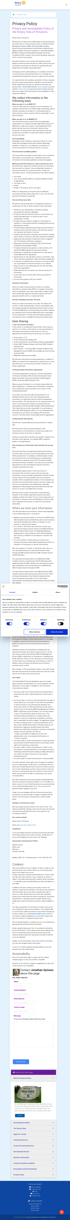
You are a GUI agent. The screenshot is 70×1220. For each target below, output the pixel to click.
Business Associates (21, 1157)
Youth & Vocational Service (23, 1146)
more (20, 1115)
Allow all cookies (57, 632)
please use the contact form (26, 825)
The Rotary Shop (19, 1128)
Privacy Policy (18, 1175)
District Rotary (35, 1208)
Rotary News (35, 1210)
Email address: (19, 999)
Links (35, 1191)
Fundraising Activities (21, 1123)
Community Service (20, 1140)
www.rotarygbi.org (43, 87)
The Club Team (35, 1189)
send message (21, 1062)
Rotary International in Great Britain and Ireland (40, 1217)
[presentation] (27, 1055)
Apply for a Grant (19, 1134)
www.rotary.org (24, 89)
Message (17, 1016)
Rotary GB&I (35, 1206)
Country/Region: (20, 990)
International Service (21, 1152)
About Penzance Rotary (22, 1078)
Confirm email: (19, 1007)
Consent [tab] (12, 592)
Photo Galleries (35, 1187)
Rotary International (35, 1204)
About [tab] (58, 592)
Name (16, 982)
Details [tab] (35, 592)
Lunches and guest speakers (24, 1163)
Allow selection (34, 632)
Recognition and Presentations (25, 1169)
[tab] (33, 1078)
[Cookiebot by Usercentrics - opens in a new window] (59, 586)
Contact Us (35, 1193)
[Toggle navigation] (66, 4)
